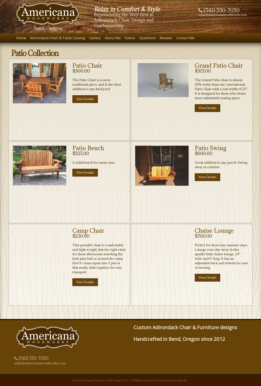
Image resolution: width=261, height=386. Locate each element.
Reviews (166, 38)
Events (130, 38)
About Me (113, 38)
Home (21, 38)
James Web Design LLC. (114, 380)
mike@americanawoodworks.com (222, 15)
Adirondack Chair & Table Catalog (57, 38)
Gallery (95, 38)
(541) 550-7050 (31, 358)
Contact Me (185, 38)
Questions (147, 38)
